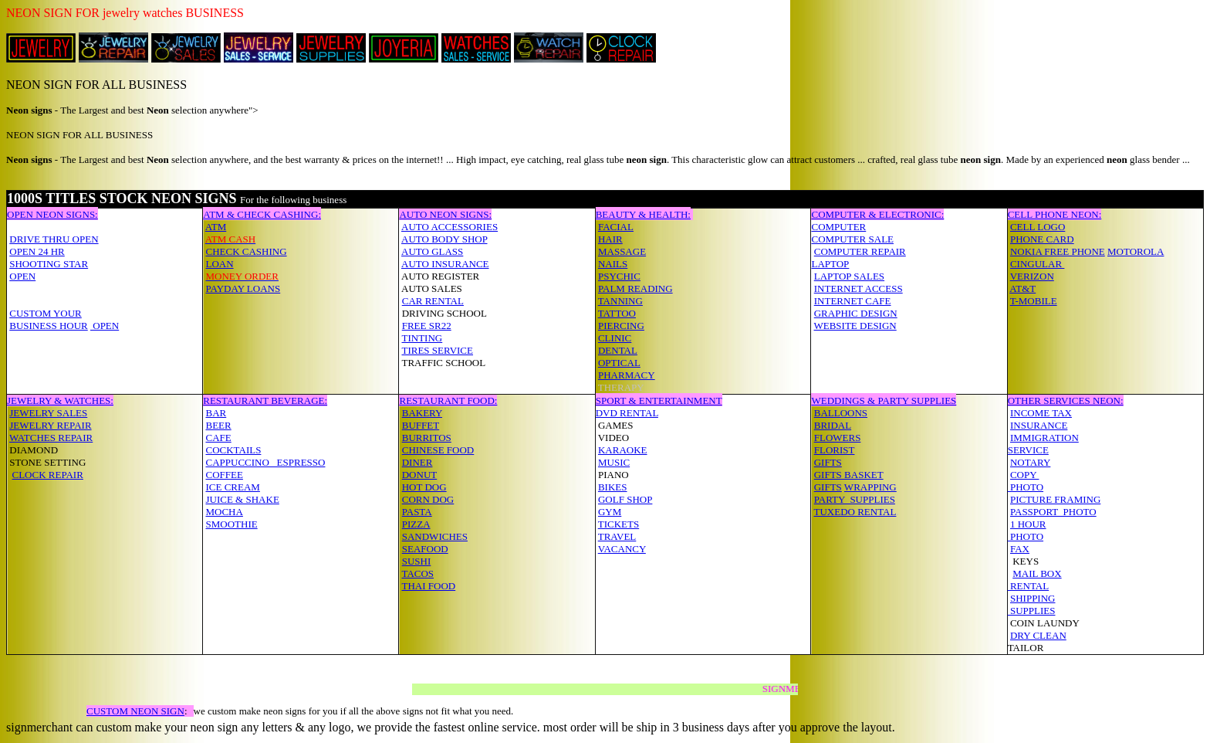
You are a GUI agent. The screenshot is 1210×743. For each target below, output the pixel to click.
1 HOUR (1028, 524)
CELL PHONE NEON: (1055, 214)
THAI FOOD (428, 586)
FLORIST (834, 450)
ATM (215, 226)
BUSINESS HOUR (48, 325)
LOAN (219, 264)
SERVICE (1028, 450)
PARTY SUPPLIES (854, 499)
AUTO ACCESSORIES (449, 226)
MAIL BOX (1036, 573)
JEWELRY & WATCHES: (60, 400)
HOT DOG (424, 487)
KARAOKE (622, 450)
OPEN (22, 276)
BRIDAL (832, 425)
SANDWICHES (435, 536)
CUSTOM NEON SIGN (135, 711)
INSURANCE (1038, 425)
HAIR (610, 239)
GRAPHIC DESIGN (855, 313)
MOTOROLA (1135, 251)
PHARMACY (626, 375)
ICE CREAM (232, 487)
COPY (1024, 474)
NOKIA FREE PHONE (1057, 251)
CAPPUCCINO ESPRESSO (265, 462)
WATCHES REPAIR (51, 437)
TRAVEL (617, 536)
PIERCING (621, 325)
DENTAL (617, 350)
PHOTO (1025, 487)
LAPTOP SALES (849, 276)
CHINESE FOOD (438, 450)
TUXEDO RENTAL (854, 511)
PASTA (417, 511)
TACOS (417, 573)
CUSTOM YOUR (45, 313)
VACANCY (622, 549)
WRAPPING (870, 487)
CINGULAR (1037, 264)
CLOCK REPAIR (47, 474)
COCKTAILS (233, 450)
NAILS (612, 264)
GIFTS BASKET (849, 474)
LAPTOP (830, 264)
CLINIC (614, 338)
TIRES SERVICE (437, 350)
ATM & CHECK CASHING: (262, 214)
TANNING (620, 301)
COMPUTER (838, 226)
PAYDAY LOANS (242, 288)
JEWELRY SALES (48, 413)
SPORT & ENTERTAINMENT (659, 400)
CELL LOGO (1037, 226)
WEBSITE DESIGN (854, 325)
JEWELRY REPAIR (50, 425)
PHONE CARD (1042, 239)
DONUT (420, 474)
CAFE (218, 437)
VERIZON (1032, 276)
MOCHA (223, 511)
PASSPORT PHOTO (1053, 511)
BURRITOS (426, 437)
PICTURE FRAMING (1055, 499)
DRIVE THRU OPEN (53, 239)
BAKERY (422, 413)
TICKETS (618, 524)
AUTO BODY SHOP (444, 239)
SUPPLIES (1032, 610)
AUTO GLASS (432, 251)
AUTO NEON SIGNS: (445, 214)
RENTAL (1028, 586)
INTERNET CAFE (852, 301)
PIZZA (416, 524)
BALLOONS (840, 413)
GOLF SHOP (625, 499)
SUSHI (416, 561)
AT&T (1022, 288)
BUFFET (420, 425)
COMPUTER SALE (852, 239)
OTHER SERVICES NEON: (1066, 400)
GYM (609, 511)
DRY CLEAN (1038, 635)
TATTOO (617, 313)
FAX (1019, 549)
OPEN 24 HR (37, 251)
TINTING (421, 338)
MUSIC (614, 462)
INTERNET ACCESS (858, 288)
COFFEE (223, 474)
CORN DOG (428, 499)
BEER (218, 425)
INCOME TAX (1041, 413)
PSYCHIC (619, 276)
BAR (215, 413)
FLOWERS (837, 437)
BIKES (612, 487)
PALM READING (635, 288)
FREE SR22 (426, 325)
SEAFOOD (425, 549)
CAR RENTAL (433, 301)
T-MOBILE (1033, 301)
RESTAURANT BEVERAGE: (265, 400)
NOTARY (1030, 462)
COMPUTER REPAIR (860, 251)
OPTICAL (619, 362)
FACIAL (616, 226)
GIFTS (828, 462)
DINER (417, 462)
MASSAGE (622, 251)
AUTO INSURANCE (445, 264)
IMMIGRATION (1044, 437)
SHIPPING (1033, 598)
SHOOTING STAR (48, 264)
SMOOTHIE (231, 524)
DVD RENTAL (627, 413)
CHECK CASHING (245, 251)
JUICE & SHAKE (242, 499)
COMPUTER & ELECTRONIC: (877, 214)
